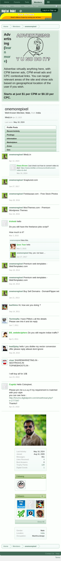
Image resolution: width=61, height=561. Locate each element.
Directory (17, 6)
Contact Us (49, 554)
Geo (8, 150)
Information (12, 139)
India (43, 533)
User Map (7, 6)
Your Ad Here (48, 18)
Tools (27, 2)
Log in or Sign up (49, 10)
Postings (10, 135)
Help (57, 554)
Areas (9, 146)
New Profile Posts (31, 6)
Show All (40, 522)
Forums (17, 2)
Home (6, 2)
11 (42, 496)
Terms (57, 557)
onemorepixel (15, 240)
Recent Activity (13, 131)
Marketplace (12, 142)
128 (42, 465)
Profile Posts (12, 127)
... (42, 6)
